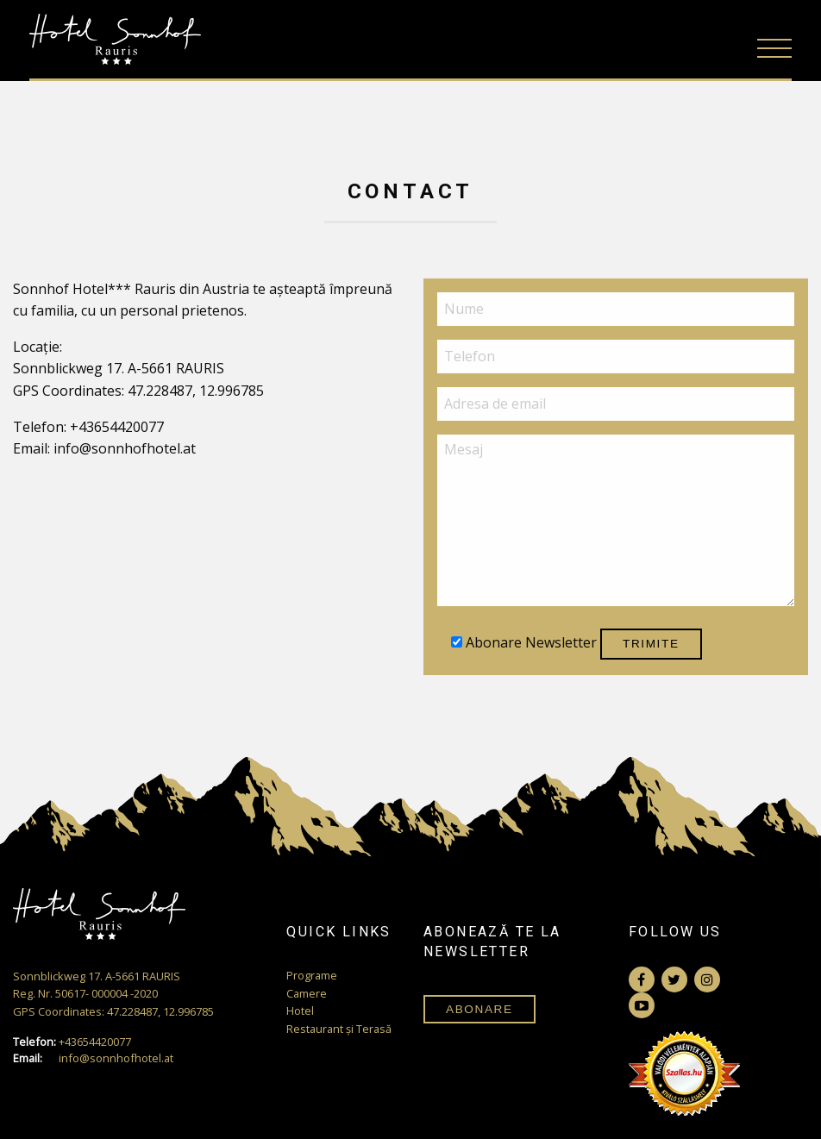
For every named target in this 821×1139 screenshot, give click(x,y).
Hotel (300, 1010)
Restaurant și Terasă (339, 1028)
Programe (311, 975)
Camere (306, 993)
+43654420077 (72, 1042)
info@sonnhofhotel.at (93, 1058)
